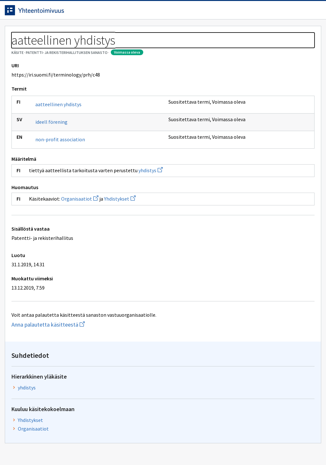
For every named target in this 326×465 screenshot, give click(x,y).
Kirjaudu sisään (290, 12)
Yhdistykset (124, 228)
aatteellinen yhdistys (63, 133)
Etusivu (20, 32)
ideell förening (56, 151)
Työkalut (55, 32)
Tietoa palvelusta (101, 32)
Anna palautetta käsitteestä (78, 353)
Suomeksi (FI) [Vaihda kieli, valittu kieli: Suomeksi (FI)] (215, 12)
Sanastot (20, 48)
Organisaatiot (84, 228)
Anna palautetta (32, 446)
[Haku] (180, 12)
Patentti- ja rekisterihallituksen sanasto (81, 48)
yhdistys (155, 199)
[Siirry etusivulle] (49, 12)
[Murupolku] (163, 48)
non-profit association (65, 168)
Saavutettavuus (133, 446)
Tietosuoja (83, 446)
